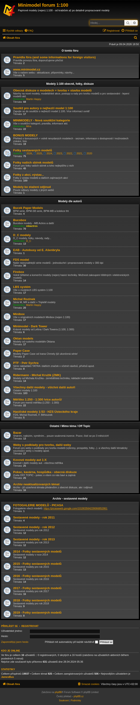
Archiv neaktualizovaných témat (36, 484)
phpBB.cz (78, 696)
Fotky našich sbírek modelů (33, 162)
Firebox (18, 272)
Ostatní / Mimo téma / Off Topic (70, 426)
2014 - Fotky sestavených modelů (37, 551)
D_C (28, 241)
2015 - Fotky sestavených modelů (37, 563)
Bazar (17, 432)
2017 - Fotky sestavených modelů (37, 588)
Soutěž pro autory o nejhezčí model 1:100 (43, 108)
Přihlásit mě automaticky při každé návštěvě (71, 642)
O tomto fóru (70, 50)
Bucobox (19, 220)
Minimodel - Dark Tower (30, 326)
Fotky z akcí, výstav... (28, 174)
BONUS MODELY (25, 135)
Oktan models (23, 338)
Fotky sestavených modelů (32, 150)
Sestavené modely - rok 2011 (34, 517)
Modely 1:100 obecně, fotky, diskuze (70, 83)
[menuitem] (28, 30)
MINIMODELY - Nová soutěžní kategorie (41, 120)
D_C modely (22, 235)
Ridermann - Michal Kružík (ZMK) (37, 375)
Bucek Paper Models (28, 208)
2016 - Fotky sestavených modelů (37, 576)
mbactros (32, 226)
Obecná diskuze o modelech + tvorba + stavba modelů (52, 90)
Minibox (19, 314)
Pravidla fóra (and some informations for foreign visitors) (54, 57)
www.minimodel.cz (26, 69)
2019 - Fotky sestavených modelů (37, 612)
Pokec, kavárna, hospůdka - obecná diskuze (45, 472)
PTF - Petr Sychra (26, 363)
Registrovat (30, 626)
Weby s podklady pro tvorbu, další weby (42, 445)
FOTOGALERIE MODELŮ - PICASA (38, 505)
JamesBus (7, 677)
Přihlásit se (9, 626)
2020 (87, 153)
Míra (28, 126)
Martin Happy (33, 99)
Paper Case (21, 350)
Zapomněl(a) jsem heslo (14, 642)
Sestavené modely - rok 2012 (34, 527)
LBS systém (22, 287)
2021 (78, 153)
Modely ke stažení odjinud (32, 187)
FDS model (21, 259)
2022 (67, 153)
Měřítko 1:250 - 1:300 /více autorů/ (37, 399)
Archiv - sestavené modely (70, 498)
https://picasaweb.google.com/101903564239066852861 (75, 508)
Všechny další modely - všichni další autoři (44, 387)
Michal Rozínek (24, 299)
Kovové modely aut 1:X (30, 460)
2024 (48, 153)
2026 (28, 153)
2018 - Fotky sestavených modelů (37, 600)
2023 (58, 153)
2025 (37, 153)
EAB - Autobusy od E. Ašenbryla (36, 250)
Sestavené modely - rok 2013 (34, 539)
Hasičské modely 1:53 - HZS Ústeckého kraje (45, 411)
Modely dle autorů (70, 201)
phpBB (58, 692)
